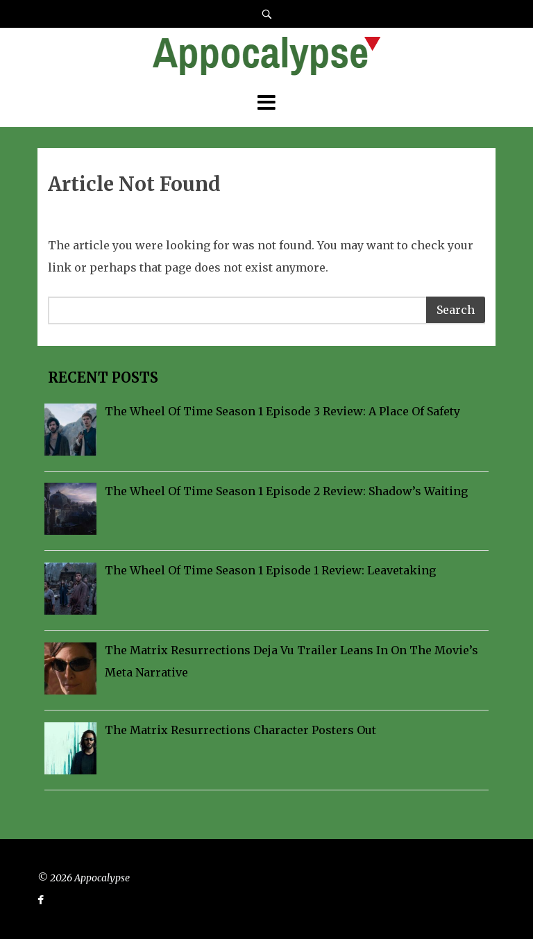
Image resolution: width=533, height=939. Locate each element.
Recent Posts (101, 377)
